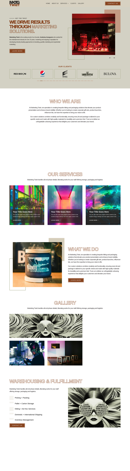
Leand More (17, 220)
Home (48, 3)
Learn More (17, 51)
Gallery (81, 3)
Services (63, 3)
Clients (73, 3)
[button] (114, 58)
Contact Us (113, 3)
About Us (55, 3)
